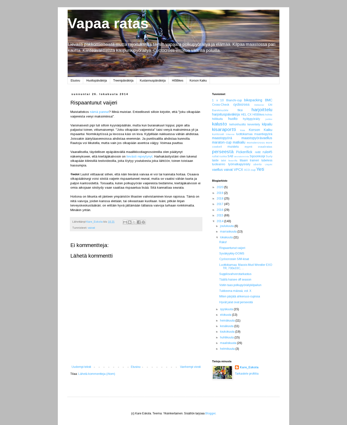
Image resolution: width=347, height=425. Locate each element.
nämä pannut (99, 112)
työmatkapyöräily (239, 164)
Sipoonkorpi (257, 156)
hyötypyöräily (251, 119)
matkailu (239, 142)
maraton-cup (222, 142)
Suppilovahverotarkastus (235, 274)
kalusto (219, 123)
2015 (220, 215)
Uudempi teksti (81, 367)
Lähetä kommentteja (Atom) (96, 374)
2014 (220, 221)
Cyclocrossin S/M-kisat (234, 259)
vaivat (91, 227)
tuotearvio (218, 164)
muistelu (233, 146)
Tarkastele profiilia (247, 373)
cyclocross (241, 104)
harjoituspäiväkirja (226, 114)
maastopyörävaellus (256, 138)
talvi (223, 160)
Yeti (260, 169)
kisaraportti (224, 129)
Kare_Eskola (249, 367)
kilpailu (267, 124)
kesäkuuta (227, 326)
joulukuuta (227, 226)
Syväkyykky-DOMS (231, 253)
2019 (220, 193)
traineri (254, 160)
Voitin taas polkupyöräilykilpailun (240, 285)
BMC (268, 100)
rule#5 (267, 152)
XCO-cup (250, 169)
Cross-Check (220, 104)
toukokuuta (227, 331)
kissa (242, 130)
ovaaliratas (265, 146)
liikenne (230, 134)
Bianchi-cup (234, 100)
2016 (220, 210)
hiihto (268, 114)
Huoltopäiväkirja (96, 80)
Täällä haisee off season (235, 279)
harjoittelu (262, 109)
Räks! (223, 242)
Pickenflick (244, 152)
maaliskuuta (228, 343)
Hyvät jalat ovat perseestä (236, 302)
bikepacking (253, 100)
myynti (248, 146)
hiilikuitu (217, 119)
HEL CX (246, 114)
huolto (233, 119)
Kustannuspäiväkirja (153, 80)
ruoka (223, 156)
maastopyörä (222, 138)
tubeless (266, 160)
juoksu (268, 119)
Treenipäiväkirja (123, 80)
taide (215, 160)
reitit (257, 152)
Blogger (210, 413)
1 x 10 (218, 100)
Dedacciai (259, 104)
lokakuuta (227, 237)
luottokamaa (244, 134)
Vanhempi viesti (190, 367)
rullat (215, 156)
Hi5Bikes (177, 80)
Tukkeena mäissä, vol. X (235, 291)
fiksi (240, 110)
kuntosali (218, 134)
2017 (220, 204)
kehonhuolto (237, 124)
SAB (230, 156)
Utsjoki (268, 164)
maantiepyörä (263, 134)
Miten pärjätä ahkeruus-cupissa (239, 296)
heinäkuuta (227, 320)
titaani (244, 160)
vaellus (217, 169)
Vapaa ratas (107, 23)
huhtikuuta (227, 337)
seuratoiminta (241, 156)
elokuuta (226, 314)
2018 (220, 198)
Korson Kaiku (198, 80)
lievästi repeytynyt (140, 156)
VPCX (238, 169)
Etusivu (75, 80)
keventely (253, 124)
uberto (257, 164)
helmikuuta (227, 348)
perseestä (223, 151)
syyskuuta (227, 309)
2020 (220, 187)
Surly (269, 156)
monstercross (256, 142)
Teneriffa (232, 160)
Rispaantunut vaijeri (232, 248)
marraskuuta (228, 231)
